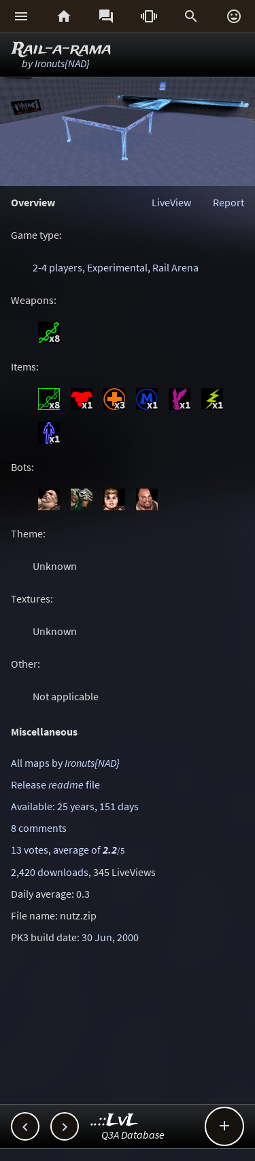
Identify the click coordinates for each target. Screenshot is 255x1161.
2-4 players (57, 267)
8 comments (39, 828)
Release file (55, 784)
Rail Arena (175, 267)
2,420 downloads (49, 872)
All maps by (65, 762)
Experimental (117, 267)
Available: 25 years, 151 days (75, 806)
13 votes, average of (67, 849)
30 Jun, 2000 (110, 937)
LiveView (171, 202)
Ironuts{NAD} (62, 63)
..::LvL (114, 1121)
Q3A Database (133, 1134)
